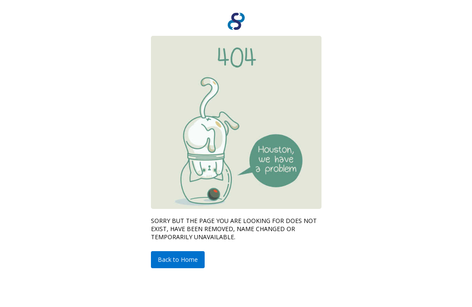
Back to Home (178, 259)
